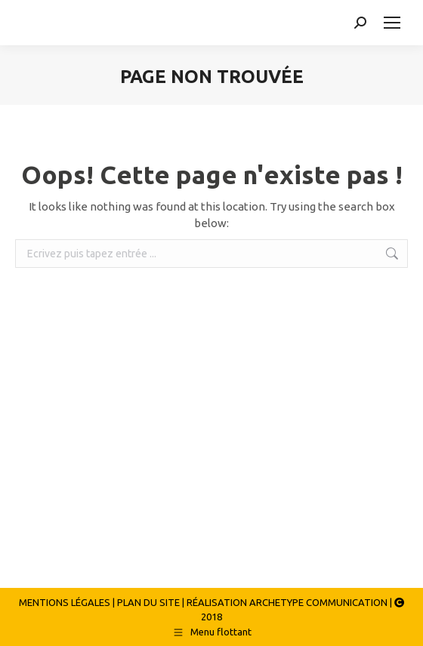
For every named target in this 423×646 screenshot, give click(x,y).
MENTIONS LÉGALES (64, 602)
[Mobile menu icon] (392, 22)
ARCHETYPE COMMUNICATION (318, 602)
